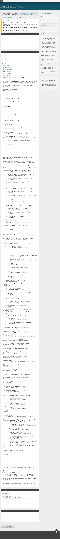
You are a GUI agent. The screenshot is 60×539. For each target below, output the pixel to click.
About (42, 28)
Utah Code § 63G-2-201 (47, 86)
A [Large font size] (57, 2)
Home (42, 16)
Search (42, 19)
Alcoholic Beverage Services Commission (24, 14)
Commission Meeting (31, 14)
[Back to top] (56, 531)
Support (49, 2)
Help (42, 30)
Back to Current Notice (7, 526)
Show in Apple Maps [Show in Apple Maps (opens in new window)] (7, 497)
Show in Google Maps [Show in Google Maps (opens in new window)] (16, 497)
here (11, 25)
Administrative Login (45, 22)
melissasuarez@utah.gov (7, 505)
